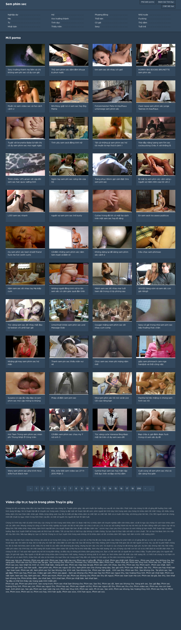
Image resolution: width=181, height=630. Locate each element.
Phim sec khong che (80, 576)
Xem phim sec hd (42, 570)
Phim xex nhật (158, 565)
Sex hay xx (168, 562)
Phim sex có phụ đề (86, 560)
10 (87, 488)
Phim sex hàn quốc (101, 570)
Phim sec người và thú (81, 586)
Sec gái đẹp (154, 584)
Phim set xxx (98, 592)
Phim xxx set (63, 576)
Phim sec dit (27, 570)
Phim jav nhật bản (75, 578)
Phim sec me (132, 565)
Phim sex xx (27, 592)
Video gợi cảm (44, 573)
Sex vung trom (45, 584)
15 (116, 488)
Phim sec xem (100, 565)
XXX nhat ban (58, 578)
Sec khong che (56, 562)
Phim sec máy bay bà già (81, 565)
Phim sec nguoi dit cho (64, 568)
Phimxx (26, 560)
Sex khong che (83, 570)
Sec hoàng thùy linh (135, 573)
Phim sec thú (132, 570)
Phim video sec (141, 586)
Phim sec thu (155, 562)
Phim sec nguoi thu (114, 573)
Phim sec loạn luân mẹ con (63, 560)
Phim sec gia (12, 584)
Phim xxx (69, 562)
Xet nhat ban (91, 578)
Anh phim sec (17, 589)
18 (133, 488)
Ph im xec (99, 589)
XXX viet (71, 570)
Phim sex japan (60, 573)
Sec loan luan (13, 570)
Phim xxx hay (40, 592)
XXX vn (35, 565)
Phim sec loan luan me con (128, 576)
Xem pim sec (34, 576)
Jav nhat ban (44, 578)
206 (139, 488)
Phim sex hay (20, 573)
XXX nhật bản (47, 565)
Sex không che (163, 560)
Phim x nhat (103, 560)
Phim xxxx (15, 592)
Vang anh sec (61, 565)
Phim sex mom (49, 576)
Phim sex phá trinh (28, 584)
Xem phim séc (45, 568)
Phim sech (145, 565)
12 (99, 488)
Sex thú (121, 565)
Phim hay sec (62, 586)
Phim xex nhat (148, 560)
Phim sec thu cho (124, 586)
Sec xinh (108, 589)
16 (121, 488)
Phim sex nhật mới (119, 560)
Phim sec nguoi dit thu (104, 586)
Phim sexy (134, 560)
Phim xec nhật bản (134, 568)
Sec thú (148, 568)
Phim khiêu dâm (96, 562)
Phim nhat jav (122, 562)
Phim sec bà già (149, 576)
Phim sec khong (121, 589)
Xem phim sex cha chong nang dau (94, 568)
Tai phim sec (162, 570)
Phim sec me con (14, 560)
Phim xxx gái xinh (40, 560)
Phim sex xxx (12, 565)
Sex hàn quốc (30, 568)
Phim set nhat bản (155, 573)
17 (127, 488)
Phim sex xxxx (69, 592)
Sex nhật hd (25, 565)
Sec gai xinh (118, 568)
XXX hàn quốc (54, 592)
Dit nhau (112, 565)
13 (104, 488)
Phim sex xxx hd (24, 562)
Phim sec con (28, 586)
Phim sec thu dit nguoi (102, 576)
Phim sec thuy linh (139, 562)
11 (93, 488)
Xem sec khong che (78, 573)
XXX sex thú (118, 570)
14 (110, 488)
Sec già (28, 589)
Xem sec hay (21, 576)
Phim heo (109, 562)
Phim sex (31, 573)
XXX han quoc (84, 592)
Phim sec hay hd (96, 573)
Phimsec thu (81, 562)
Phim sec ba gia (40, 562)
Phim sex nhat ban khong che (68, 584)
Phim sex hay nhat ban (164, 568)
